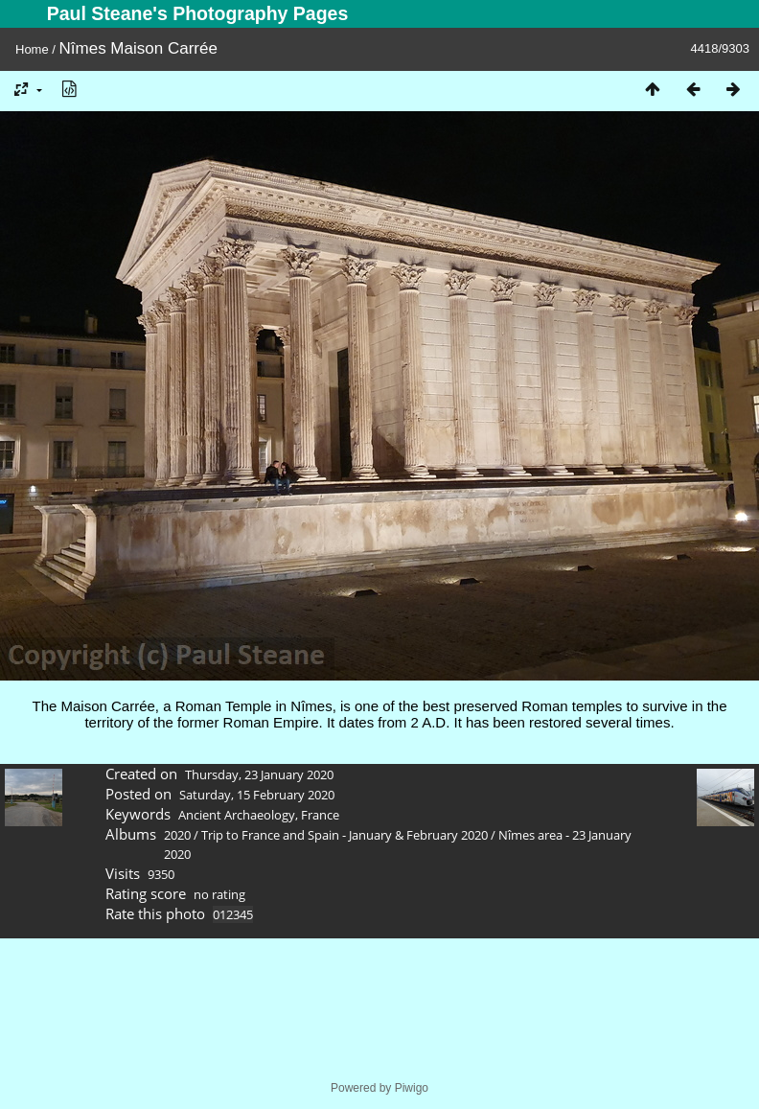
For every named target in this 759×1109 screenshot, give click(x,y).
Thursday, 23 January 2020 (259, 774)
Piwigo (411, 1088)
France (320, 814)
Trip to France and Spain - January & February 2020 (344, 834)
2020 (177, 834)
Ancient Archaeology (236, 814)
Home (32, 49)
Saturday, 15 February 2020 (256, 794)
